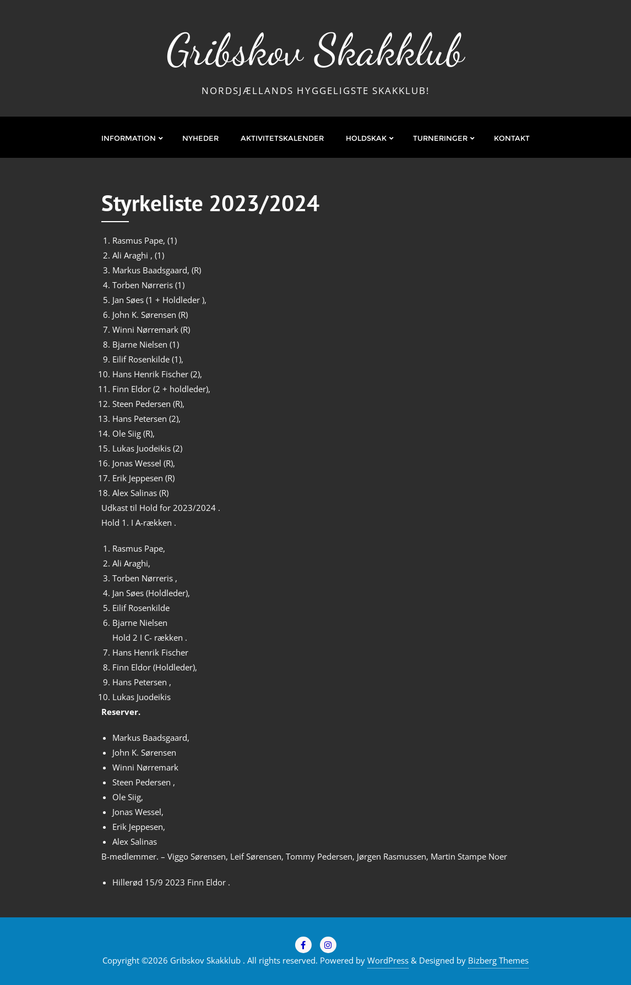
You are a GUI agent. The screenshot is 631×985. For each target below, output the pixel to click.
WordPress (388, 960)
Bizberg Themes (498, 960)
